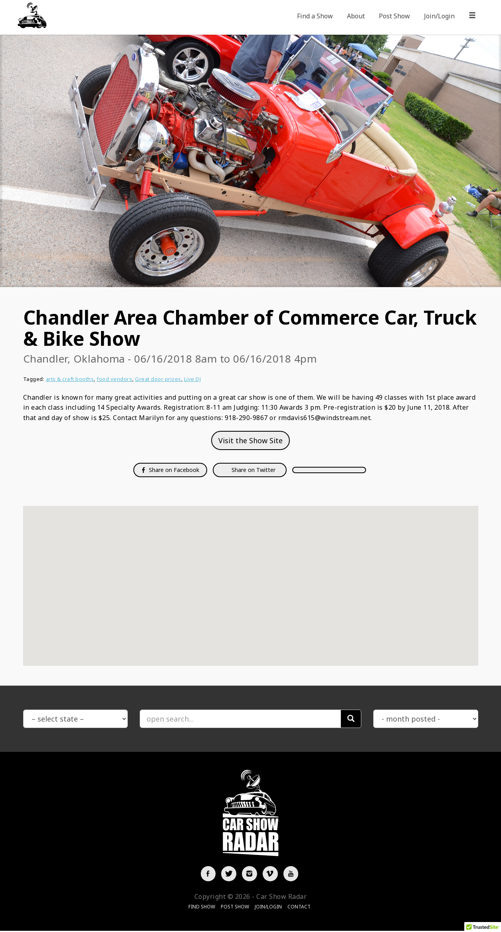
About (356, 16)
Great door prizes (158, 379)
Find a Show (315, 16)
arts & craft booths (70, 379)
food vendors (114, 379)
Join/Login (439, 16)
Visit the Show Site (250, 440)
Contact (299, 907)
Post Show (394, 16)
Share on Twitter (252, 470)
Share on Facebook (170, 470)
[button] (251, 578)
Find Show (201, 907)
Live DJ (192, 379)
